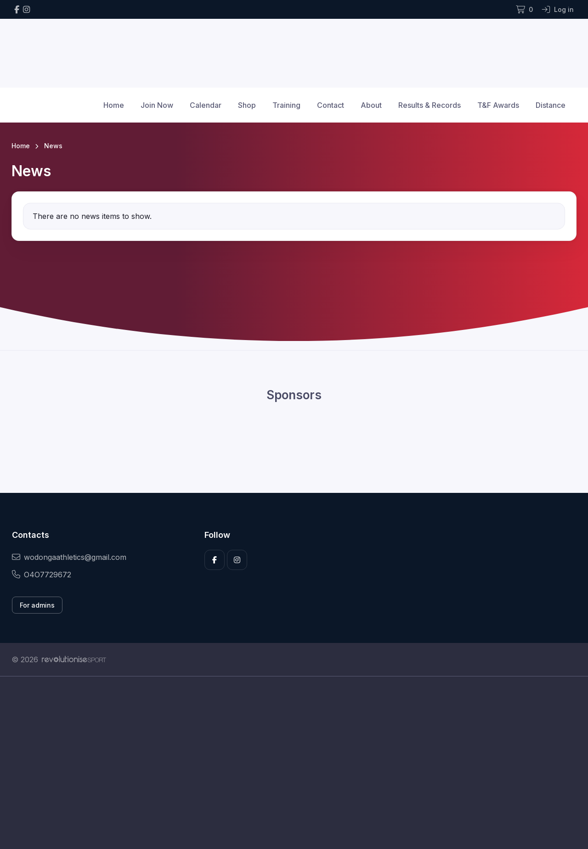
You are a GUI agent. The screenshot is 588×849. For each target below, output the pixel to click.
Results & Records (429, 105)
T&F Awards (498, 105)
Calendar (205, 105)
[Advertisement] (287, 762)
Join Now (157, 105)
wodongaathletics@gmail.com (69, 557)
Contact (330, 105)
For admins (37, 605)
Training (286, 105)
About (371, 105)
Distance (550, 105)
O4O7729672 (41, 574)
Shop (247, 105)
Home (113, 105)
